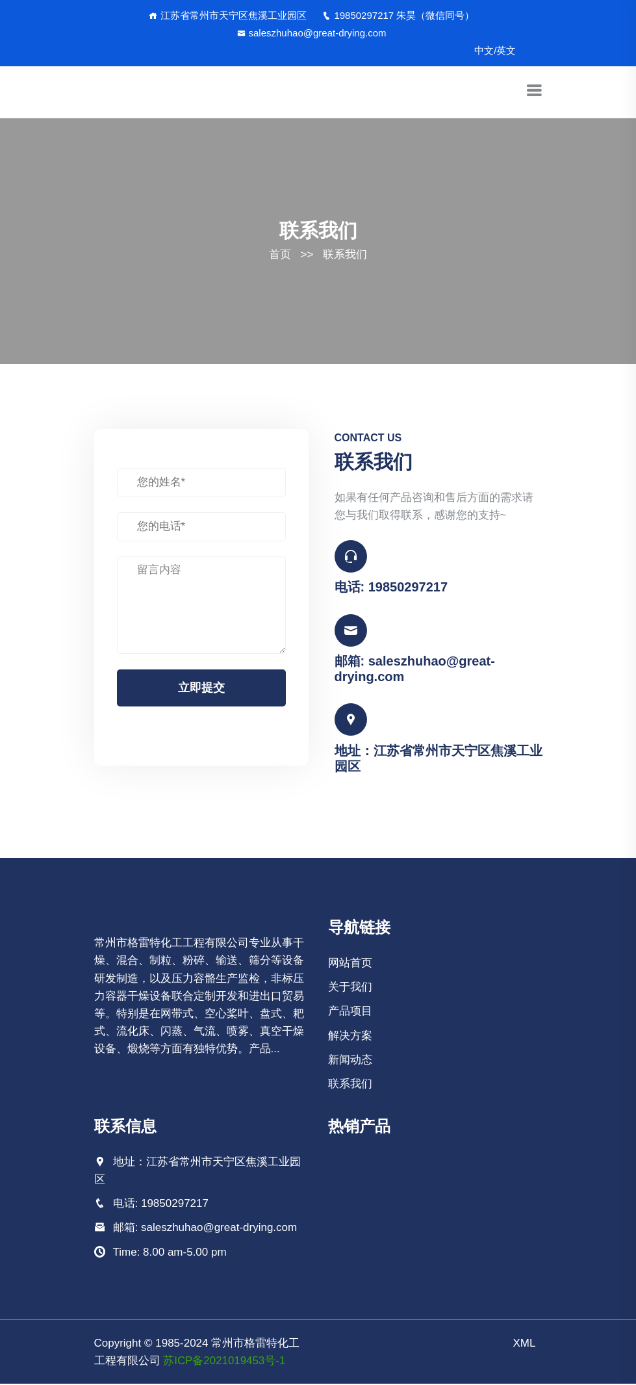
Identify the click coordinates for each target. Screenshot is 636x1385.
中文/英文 (495, 50)
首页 (280, 254)
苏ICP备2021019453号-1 (224, 1361)
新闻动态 (350, 1060)
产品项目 (350, 1012)
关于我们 (350, 988)
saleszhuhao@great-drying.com (312, 32)
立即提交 (201, 687)
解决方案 (350, 1036)
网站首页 (350, 963)
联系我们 (345, 254)
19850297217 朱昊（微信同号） (398, 15)
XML (524, 1344)
